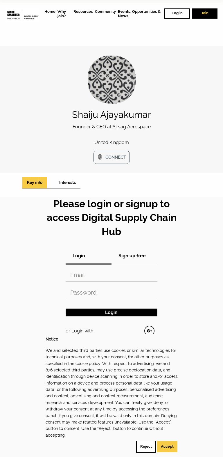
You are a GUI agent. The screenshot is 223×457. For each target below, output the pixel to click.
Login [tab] (79, 255)
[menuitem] (49, 11)
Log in (177, 13)
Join (204, 13)
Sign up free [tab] (132, 255)
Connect (115, 157)
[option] (112, 129)
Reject (146, 446)
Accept (167, 446)
